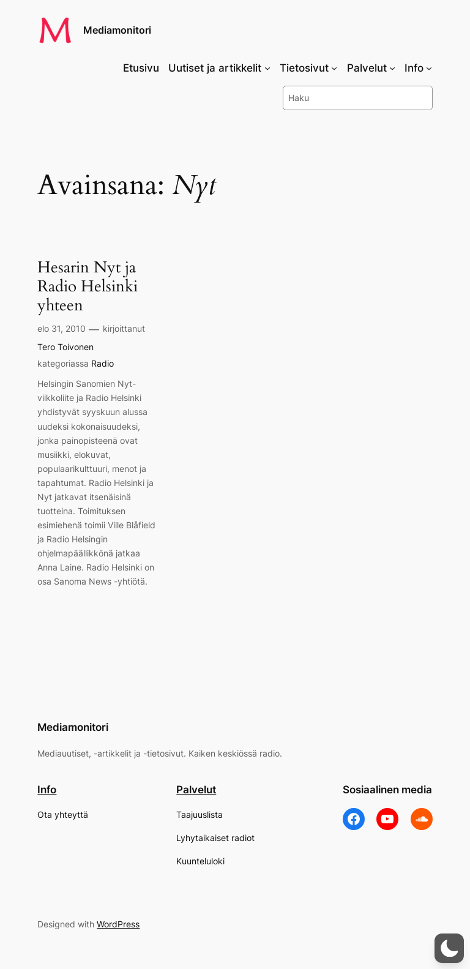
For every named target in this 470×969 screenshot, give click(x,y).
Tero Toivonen (65, 347)
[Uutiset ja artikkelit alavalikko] (267, 68)
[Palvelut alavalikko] (392, 68)
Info (46, 790)
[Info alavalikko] (429, 68)
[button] (449, 948)
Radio (102, 363)
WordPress (118, 924)
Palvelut (196, 790)
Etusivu (141, 68)
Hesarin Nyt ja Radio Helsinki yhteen (87, 286)
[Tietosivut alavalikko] (334, 68)
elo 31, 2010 (61, 328)
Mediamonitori (117, 30)
